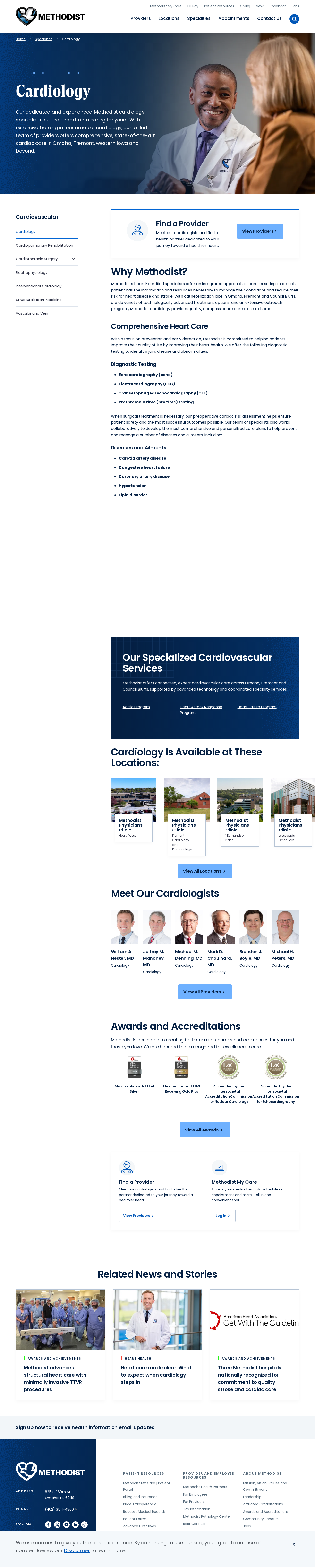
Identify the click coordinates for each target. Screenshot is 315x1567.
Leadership (252, 1496)
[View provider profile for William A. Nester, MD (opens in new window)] (122, 955)
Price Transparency (139, 1504)
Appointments (233, 18)
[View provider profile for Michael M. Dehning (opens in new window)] (189, 927)
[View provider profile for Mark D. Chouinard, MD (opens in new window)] (219, 958)
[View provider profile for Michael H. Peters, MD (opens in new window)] (283, 955)
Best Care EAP (194, 1523)
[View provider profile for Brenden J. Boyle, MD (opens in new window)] (250, 955)
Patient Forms (135, 1518)
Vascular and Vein (32, 313)
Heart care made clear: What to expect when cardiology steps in (156, 1375)
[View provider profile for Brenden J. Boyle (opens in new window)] (253, 927)
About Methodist (262, 1473)
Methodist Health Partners (205, 1486)
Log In (223, 1216)
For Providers (193, 1501)
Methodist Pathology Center (207, 1516)
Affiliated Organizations (263, 1504)
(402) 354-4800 (61, 1509)
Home (21, 39)
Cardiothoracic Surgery (37, 258)
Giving (245, 6)
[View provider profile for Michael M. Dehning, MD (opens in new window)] (189, 955)
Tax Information (196, 1509)
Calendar (278, 6)
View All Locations (205, 871)
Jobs (295, 6)
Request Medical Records (144, 1511)
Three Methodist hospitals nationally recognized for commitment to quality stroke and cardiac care (249, 1378)
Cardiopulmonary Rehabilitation (44, 245)
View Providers (260, 231)
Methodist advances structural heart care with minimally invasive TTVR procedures (55, 1378)
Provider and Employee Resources (208, 1475)
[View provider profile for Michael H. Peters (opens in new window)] (285, 927)
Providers (141, 18)
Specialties (199, 18)
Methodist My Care (166, 6)
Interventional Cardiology (38, 286)
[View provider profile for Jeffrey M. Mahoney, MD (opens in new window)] (154, 958)
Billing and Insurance (140, 1496)
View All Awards (204, 1130)
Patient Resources (219, 6)
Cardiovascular (37, 217)
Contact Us (269, 18)
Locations (169, 18)
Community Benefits (261, 1518)
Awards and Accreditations (266, 1511)
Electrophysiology (31, 272)
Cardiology (25, 231)
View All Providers (205, 992)
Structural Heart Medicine (39, 299)
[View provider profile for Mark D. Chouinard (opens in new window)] (221, 927)
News (260, 6)
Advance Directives (139, 1526)
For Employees (195, 1494)
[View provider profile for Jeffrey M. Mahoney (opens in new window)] (157, 927)
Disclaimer (77, 1550)
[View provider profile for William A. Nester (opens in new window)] (125, 927)
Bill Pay (192, 6)
